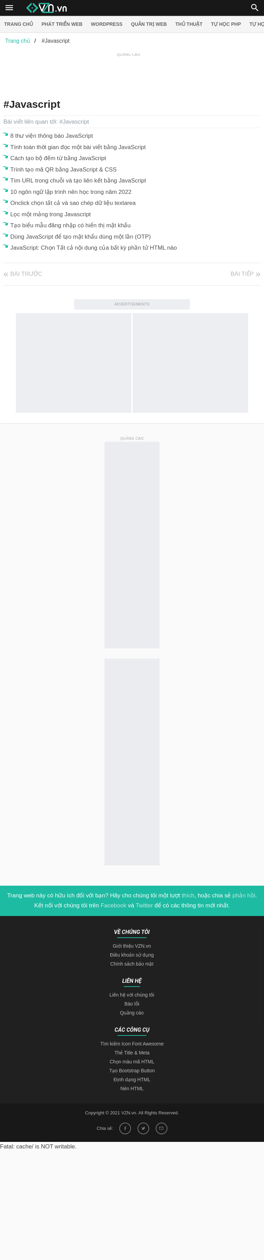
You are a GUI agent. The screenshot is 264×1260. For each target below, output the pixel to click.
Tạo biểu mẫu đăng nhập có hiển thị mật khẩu (70, 225)
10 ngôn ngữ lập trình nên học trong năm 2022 (70, 192)
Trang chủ (18, 24)
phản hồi (243, 895)
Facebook (113, 905)
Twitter (144, 905)
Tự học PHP (226, 24)
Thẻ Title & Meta (132, 1052)
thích (188, 895)
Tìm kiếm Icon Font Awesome (132, 1043)
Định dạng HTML (132, 1079)
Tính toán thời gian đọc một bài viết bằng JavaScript (78, 147)
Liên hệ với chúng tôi (132, 995)
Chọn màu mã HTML (132, 1061)
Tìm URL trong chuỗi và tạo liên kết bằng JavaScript (78, 180)
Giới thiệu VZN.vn (132, 946)
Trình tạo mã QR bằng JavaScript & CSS (63, 169)
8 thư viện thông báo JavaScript (51, 136)
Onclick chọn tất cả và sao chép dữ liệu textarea (73, 203)
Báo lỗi (131, 1004)
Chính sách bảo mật (132, 964)
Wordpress (107, 24)
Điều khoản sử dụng (132, 955)
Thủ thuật (188, 24)
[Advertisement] (128, 73)
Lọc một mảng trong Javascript (50, 214)
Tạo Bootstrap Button (132, 1070)
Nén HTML (132, 1088)
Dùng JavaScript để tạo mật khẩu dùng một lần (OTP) (80, 236)
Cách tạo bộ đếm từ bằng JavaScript (58, 158)
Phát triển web (62, 24)
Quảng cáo (132, 1013)
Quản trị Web (149, 24)
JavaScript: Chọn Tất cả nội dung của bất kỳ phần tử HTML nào (93, 247)
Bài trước (26, 274)
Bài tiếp (242, 274)
